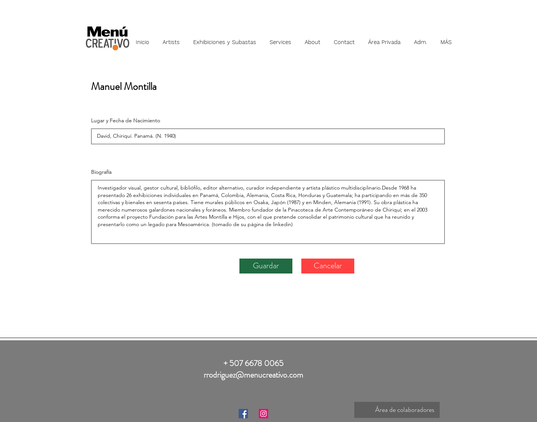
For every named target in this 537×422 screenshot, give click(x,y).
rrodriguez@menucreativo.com (253, 375)
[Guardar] (265, 266)
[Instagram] (263, 413)
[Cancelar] (327, 266)
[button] (171, 38)
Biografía (101, 172)
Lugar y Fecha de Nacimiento (125, 120)
